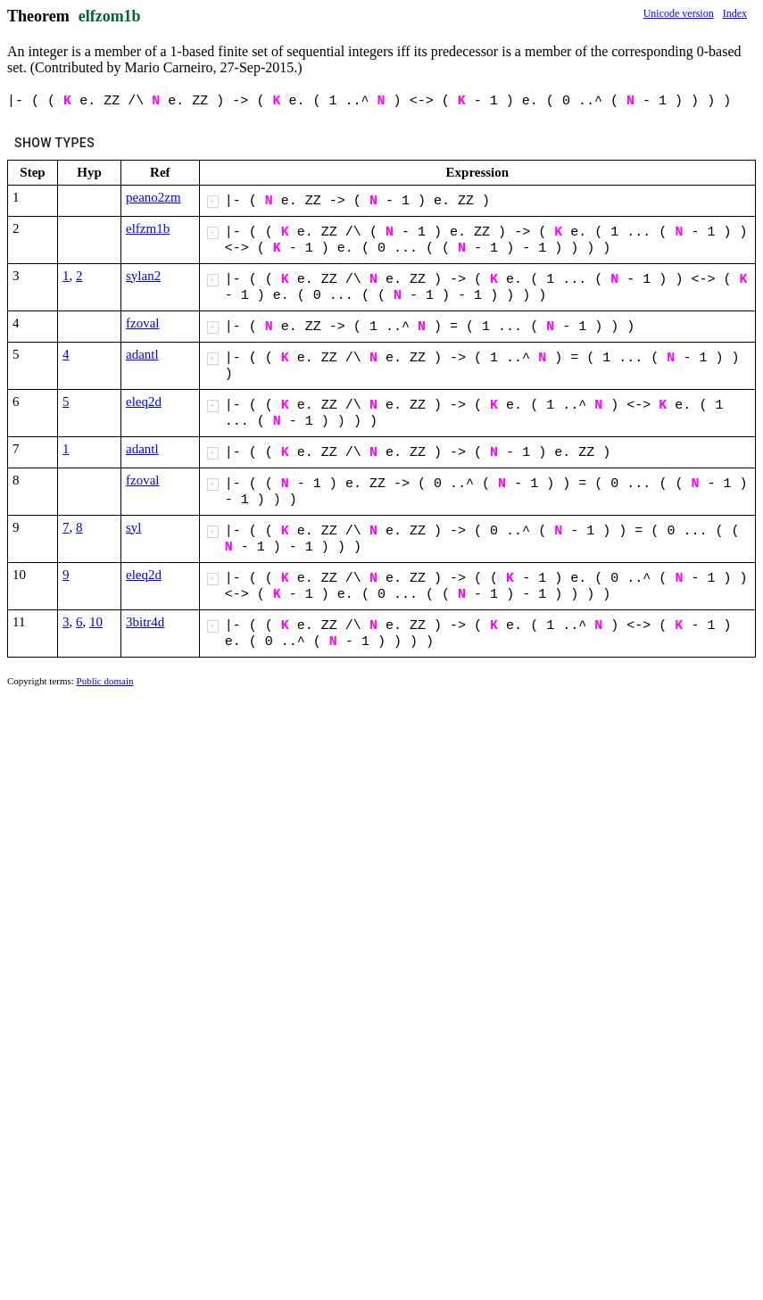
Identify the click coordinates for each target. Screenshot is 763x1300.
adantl (142, 354)
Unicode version (678, 13)
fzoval (142, 323)
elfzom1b (110, 16)
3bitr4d (145, 622)
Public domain (105, 680)
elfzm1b (148, 228)
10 (96, 622)
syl (134, 527)
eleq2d (144, 401)
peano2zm (153, 197)
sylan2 (143, 276)
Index (735, 13)
